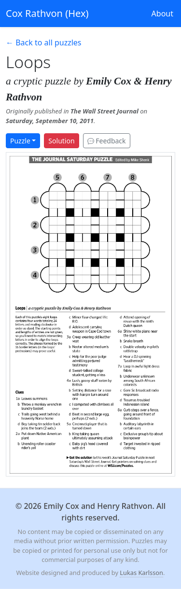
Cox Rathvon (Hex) (47, 13)
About (162, 13)
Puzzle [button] (20, 140)
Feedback (106, 140)
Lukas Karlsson (141, 572)
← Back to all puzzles (44, 42)
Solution (61, 140)
